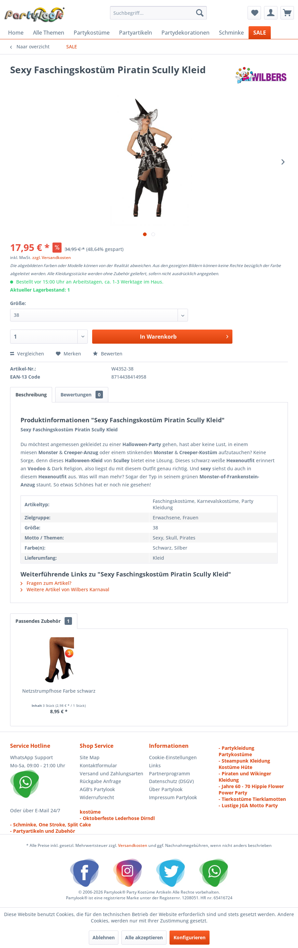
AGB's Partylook (97, 789)
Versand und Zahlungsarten (111, 773)
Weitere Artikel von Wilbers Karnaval (65, 589)
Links (155, 765)
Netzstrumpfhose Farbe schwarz (59, 691)
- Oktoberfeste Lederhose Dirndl (117, 818)
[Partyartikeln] (135, 32)
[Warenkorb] (287, 12)
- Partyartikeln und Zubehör (42, 831)
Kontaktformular (98, 765)
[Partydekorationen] (185, 32)
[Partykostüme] (91, 32)
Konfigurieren (190, 937)
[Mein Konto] (270, 12)
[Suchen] (200, 12)
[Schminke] (231, 32)
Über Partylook (166, 789)
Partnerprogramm (169, 773)
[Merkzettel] (254, 12)
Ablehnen (103, 937)
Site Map (90, 757)
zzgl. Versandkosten (51, 257)
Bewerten (107, 353)
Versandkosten (132, 845)
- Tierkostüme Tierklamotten (252, 799)
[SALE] (260, 32)
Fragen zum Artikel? (46, 583)
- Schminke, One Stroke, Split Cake (50, 824)
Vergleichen (27, 353)
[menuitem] (158, 12)
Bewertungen (82, 394)
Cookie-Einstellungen (173, 757)
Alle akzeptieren (144, 937)
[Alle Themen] (48, 32)
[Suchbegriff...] (158, 12)
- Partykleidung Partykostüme (236, 751)
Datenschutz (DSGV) (171, 781)
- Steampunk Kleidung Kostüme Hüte (244, 764)
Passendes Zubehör (43, 621)
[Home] (15, 32)
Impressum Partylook (173, 797)
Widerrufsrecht (97, 797)
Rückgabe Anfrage (100, 781)
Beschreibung (31, 394)
